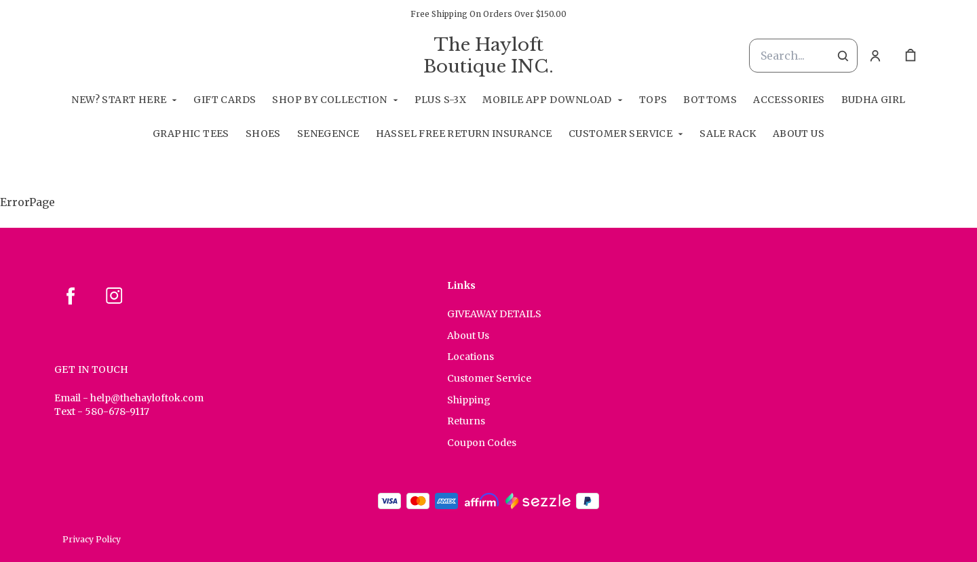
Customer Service (620, 133)
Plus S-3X (441, 100)
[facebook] (70, 295)
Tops (653, 100)
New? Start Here (118, 100)
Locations (470, 356)
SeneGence (328, 133)
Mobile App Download (547, 100)
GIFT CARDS (224, 100)
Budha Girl (873, 100)
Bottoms (710, 100)
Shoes (263, 133)
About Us (798, 133)
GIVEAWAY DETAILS (494, 314)
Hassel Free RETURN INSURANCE (464, 133)
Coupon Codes (481, 443)
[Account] (875, 55)
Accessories (788, 100)
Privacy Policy (91, 539)
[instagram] (114, 295)
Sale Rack (728, 133)
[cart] (910, 55)
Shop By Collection (329, 100)
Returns (466, 421)
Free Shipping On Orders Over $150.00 (488, 14)
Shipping (469, 400)
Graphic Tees (191, 133)
